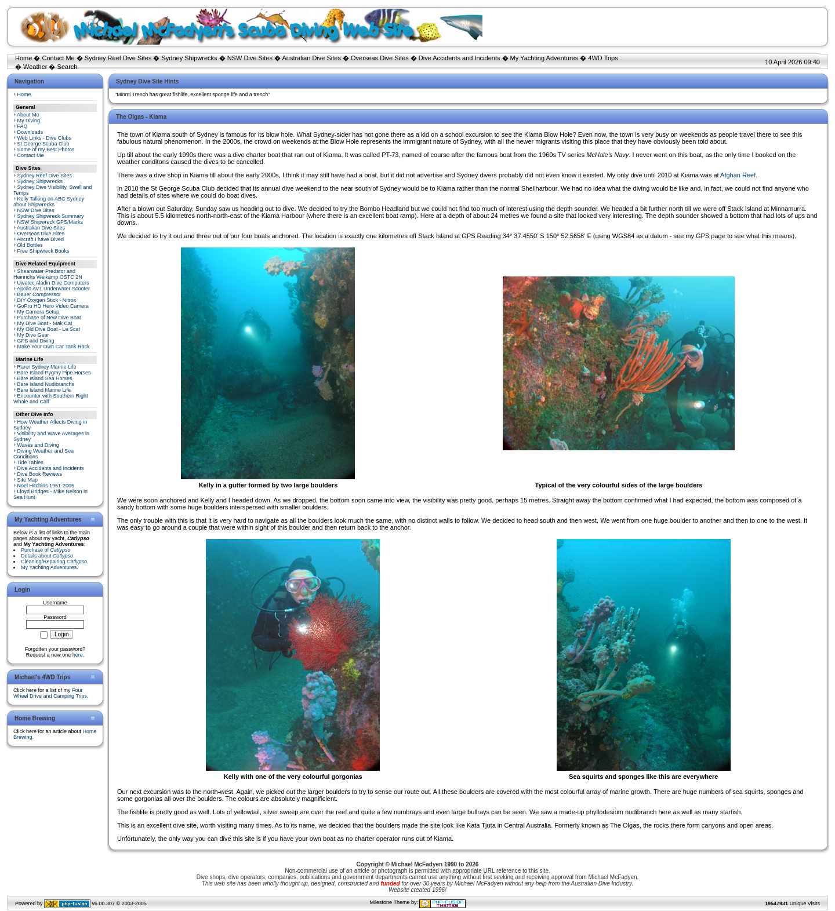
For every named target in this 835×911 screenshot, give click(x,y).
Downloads (30, 132)
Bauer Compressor (39, 294)
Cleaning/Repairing (54, 561)
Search (67, 66)
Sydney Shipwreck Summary (50, 216)
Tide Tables (30, 462)
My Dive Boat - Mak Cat (44, 323)
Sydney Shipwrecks (189, 57)
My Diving (29, 120)
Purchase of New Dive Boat (49, 317)
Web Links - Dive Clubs (44, 138)
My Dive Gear (33, 335)
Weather (35, 66)
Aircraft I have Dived (40, 239)
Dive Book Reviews (40, 474)
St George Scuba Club (43, 144)
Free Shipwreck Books (43, 251)
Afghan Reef (738, 175)
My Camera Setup (38, 312)
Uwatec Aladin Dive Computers (53, 283)
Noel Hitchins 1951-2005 (46, 486)
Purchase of (46, 550)
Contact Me (58, 57)
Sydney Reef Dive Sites (118, 57)
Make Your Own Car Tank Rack (53, 346)
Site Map (27, 480)
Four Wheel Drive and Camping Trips (50, 693)
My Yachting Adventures (544, 57)
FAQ (22, 126)
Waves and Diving (38, 445)
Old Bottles (30, 245)
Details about (47, 556)
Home (23, 57)
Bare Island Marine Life (44, 390)
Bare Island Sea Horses (44, 378)
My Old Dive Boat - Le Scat (49, 329)
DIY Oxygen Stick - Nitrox (47, 300)
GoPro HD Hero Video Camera (53, 306)
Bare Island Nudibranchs (46, 384)
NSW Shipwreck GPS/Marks (50, 222)
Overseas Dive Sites (380, 57)
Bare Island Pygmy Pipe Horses (54, 373)
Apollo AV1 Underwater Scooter (53, 288)
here (77, 655)
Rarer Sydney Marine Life (47, 367)
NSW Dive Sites (250, 57)
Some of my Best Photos (46, 149)
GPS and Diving (36, 341)
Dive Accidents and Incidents (459, 57)
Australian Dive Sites (311, 57)
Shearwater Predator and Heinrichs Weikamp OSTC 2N (47, 274)
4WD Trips (603, 57)
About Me (28, 115)
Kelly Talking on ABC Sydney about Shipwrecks (48, 201)
